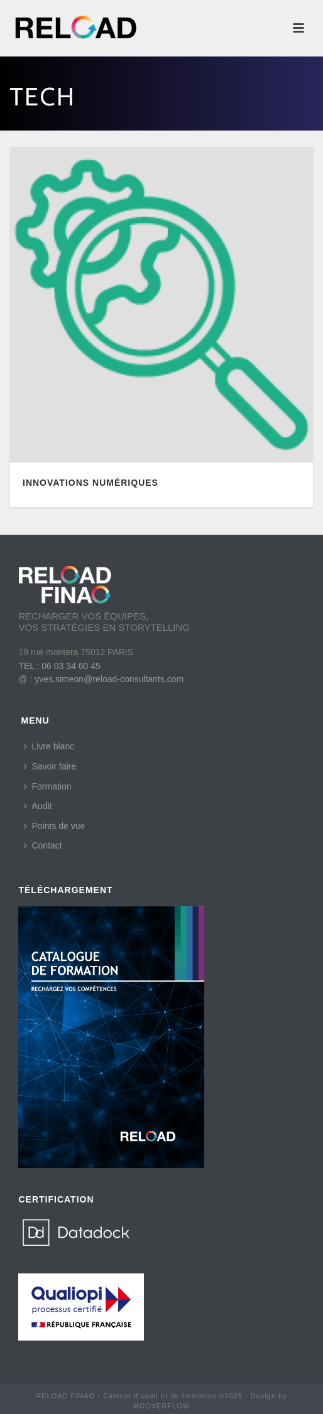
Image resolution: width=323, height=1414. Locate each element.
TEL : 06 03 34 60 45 (59, 666)
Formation (47, 786)
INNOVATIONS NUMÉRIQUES (90, 483)
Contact (43, 845)
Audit (38, 806)
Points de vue (54, 826)
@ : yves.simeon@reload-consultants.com (100, 679)
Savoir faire (50, 766)
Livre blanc (49, 746)
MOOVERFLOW (161, 1406)
